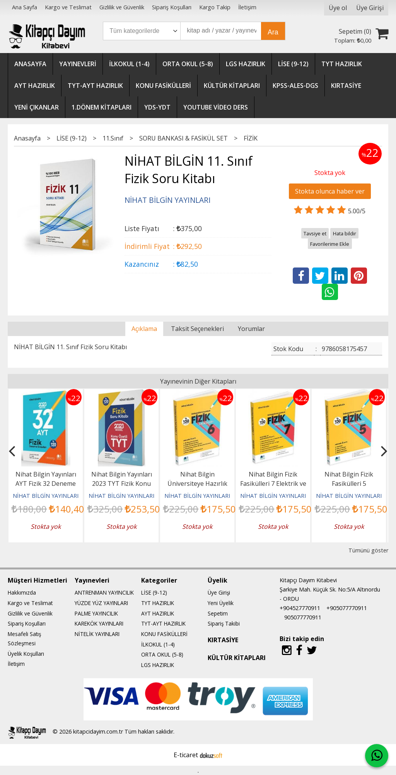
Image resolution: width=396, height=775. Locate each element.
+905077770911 (346, 608)
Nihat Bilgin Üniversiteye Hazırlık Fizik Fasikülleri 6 (197, 483)
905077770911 (302, 617)
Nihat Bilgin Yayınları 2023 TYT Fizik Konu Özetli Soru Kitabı (121, 483)
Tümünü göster (368, 550)
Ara (273, 32)
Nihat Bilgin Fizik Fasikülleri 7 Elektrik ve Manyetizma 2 (273, 483)
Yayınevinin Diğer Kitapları (198, 381)
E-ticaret (186, 755)
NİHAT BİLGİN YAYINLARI (46, 495)
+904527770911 (300, 608)
